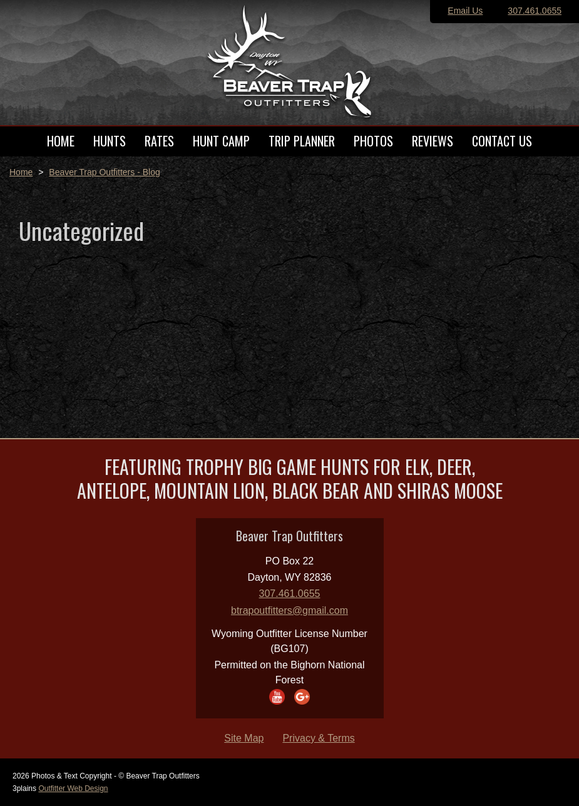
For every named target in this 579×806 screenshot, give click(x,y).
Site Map (244, 738)
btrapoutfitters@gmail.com (289, 610)
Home (21, 172)
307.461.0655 (534, 11)
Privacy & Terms (318, 738)
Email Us (465, 11)
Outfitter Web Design (73, 788)
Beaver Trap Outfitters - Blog (104, 172)
